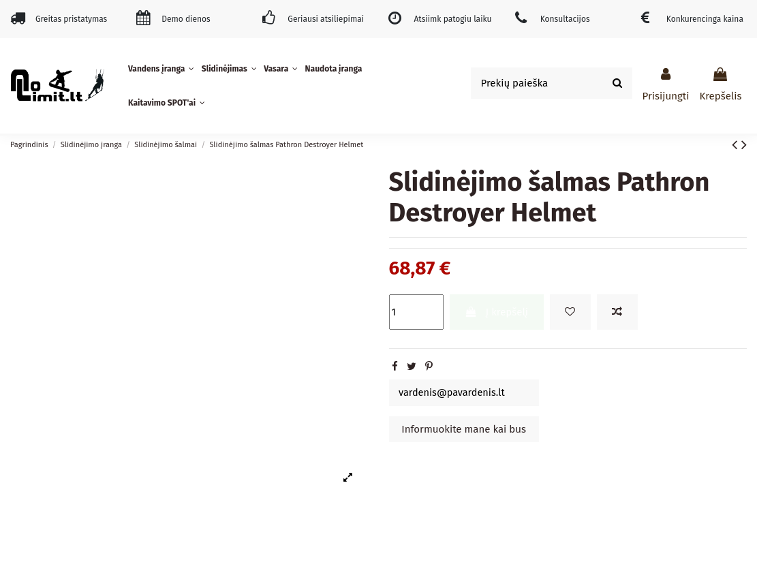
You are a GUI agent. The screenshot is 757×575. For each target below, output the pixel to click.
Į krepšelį (496, 312)
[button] (163, 69)
